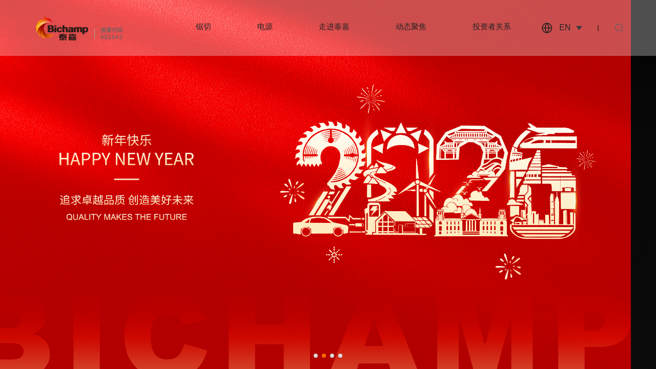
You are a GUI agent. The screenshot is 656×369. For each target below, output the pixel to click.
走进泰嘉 (334, 26)
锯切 (203, 26)
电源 (265, 26)
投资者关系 (492, 26)
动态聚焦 (411, 26)
